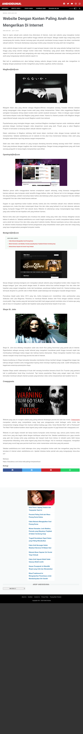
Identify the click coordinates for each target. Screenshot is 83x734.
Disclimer (30, 592)
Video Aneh (30, 6)
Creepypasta (30, 509)
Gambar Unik (42, 6)
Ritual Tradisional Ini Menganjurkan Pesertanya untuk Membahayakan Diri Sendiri (68, 117)
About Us (24, 592)
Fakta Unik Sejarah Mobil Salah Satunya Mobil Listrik (70, 95)
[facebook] (63, 2)
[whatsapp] (48, 575)
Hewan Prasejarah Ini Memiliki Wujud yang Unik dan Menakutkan (69, 104)
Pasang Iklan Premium (55, 592)
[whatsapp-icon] (78, 2)
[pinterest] (35, 575)
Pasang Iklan (55, 6)
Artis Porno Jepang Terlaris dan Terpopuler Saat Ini (69, 27)
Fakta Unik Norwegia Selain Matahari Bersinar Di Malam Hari (70, 78)
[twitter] (66, 2)
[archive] (71, 132)
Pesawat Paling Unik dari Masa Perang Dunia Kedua (70, 37)
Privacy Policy (44, 592)
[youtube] (70, 2)
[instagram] (74, 2)
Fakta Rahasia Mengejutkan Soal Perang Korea (21, 298)
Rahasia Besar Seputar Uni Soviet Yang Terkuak (21, 305)
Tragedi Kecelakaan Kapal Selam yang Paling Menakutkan (70, 68)
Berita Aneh (17, 6)
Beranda (6, 6)
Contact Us (37, 592)
